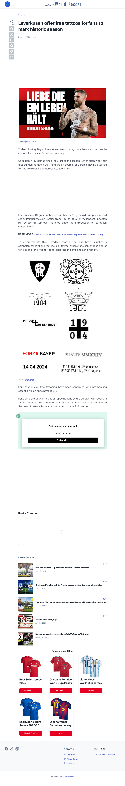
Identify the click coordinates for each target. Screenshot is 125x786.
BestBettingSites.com (106, 758)
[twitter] (11, 34)
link (55, 394)
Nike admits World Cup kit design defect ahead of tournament (66, 571)
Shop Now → (91, 694)
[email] (11, 56)
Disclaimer (71, 767)
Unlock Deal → (30, 737)
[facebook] (11, 28)
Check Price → (30, 694)
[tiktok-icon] (11, 753)
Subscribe (63, 444)
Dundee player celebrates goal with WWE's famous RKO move (66, 637)
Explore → (60, 737)
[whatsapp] (11, 39)
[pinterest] (11, 51)
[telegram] (11, 45)
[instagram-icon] (17, 753)
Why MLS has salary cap (47, 623)
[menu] (7, 4)
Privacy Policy (73, 762)
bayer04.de (30, 383)
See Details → (61, 694)
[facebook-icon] (6, 753)
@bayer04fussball (33, 141)
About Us (70, 758)
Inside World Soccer (67, 780)
